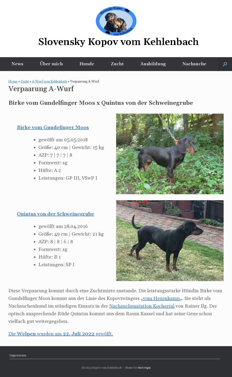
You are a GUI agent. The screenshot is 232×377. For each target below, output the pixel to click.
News (17, 64)
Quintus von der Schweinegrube (55, 214)
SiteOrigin (144, 368)
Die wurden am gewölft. (60, 334)
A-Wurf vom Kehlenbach (49, 81)
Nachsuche (194, 64)
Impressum (18, 355)
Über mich (51, 64)
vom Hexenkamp (161, 298)
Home (12, 81)
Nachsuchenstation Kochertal (141, 306)
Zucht (117, 64)
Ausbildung (153, 64)
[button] (225, 64)
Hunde (87, 64)
